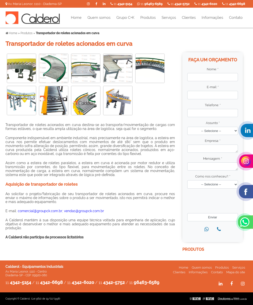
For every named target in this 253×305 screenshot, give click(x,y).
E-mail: (213, 87)
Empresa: (212, 141)
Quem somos (98, 17)
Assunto (213, 123)
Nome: (212, 69)
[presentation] (213, 199)
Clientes (189, 17)
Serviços (169, 17)
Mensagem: (212, 158)
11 (233, 4)
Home (76, 17)
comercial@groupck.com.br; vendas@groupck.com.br (61, 211)
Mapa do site (235, 272)
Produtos (148, 17)
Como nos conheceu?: (212, 176)
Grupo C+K (125, 17)
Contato (236, 17)
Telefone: (213, 105)
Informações (212, 17)
